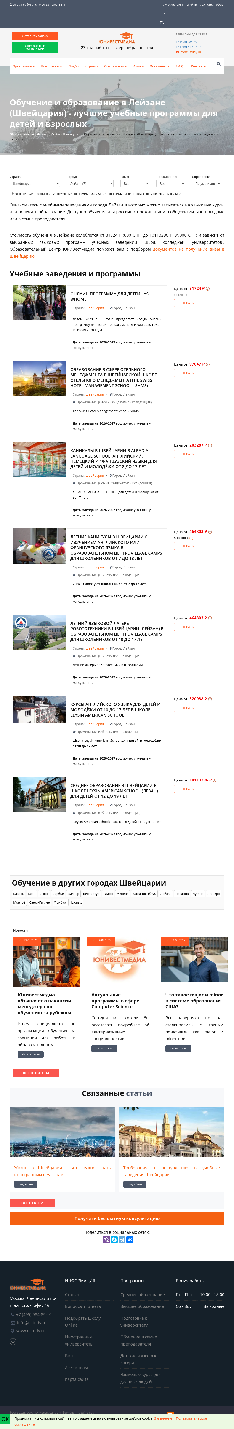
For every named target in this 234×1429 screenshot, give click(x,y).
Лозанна (182, 893)
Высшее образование (142, 1306)
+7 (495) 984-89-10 (189, 42)
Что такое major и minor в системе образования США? (194, 1001)
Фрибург (60, 902)
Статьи (72, 1294)
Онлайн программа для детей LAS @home (109, 296)
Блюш (44, 893)
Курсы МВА (173, 194)
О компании (115, 66)
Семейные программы (107, 194)
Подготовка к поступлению (144, 194)
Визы (70, 1355)
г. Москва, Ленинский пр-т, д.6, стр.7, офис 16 (192, 9)
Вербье (58, 893)
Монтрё (19, 902)
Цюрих (76, 902)
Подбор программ (83, 66)
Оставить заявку (35, 36)
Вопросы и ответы (83, 1306)
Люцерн (213, 893)
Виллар (73, 893)
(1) (191, 537)
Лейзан (166, 893)
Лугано (198, 893)
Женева (122, 893)
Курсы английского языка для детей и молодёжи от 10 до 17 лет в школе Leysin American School (115, 709)
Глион (108, 893)
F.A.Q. (180, 66)
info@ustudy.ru (190, 52)
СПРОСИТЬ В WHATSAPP (35, 47)
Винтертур (91, 893)
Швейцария (94, 308)
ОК (5, 1419)
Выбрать (186, 303)
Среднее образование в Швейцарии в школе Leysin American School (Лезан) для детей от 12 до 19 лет (114, 791)
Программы (24, 66)
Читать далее (31, 1054)
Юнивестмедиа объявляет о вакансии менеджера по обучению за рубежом (44, 1004)
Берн (32, 893)
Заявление (163, 1418)
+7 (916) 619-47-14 (189, 47)
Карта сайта (77, 1379)
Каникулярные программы (70, 194)
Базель (18, 893)
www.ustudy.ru (30, 1330)
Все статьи (32, 1202)
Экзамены (159, 66)
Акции (138, 66)
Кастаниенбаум (144, 893)
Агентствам (76, 1367)
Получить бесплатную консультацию (117, 1218)
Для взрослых (39, 194)
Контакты (199, 66)
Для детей (19, 194)
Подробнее (25, 1184)
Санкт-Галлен (39, 902)
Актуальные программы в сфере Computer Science (115, 1001)
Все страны (51, 66)
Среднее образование (142, 1294)
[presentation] (11, 1148)
